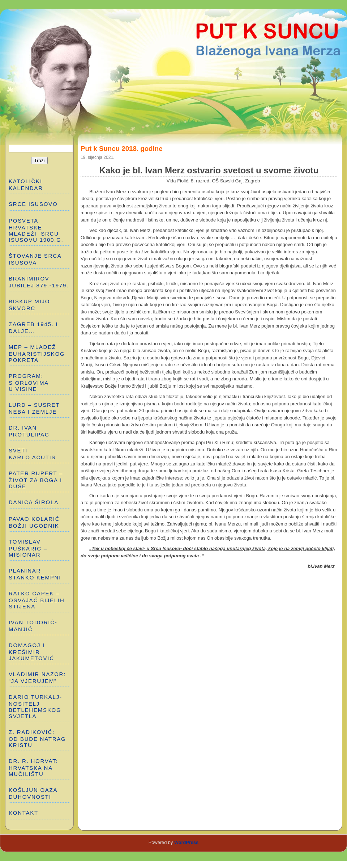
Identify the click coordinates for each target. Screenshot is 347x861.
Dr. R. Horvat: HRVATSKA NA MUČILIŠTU (33, 767)
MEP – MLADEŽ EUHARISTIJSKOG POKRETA (37, 353)
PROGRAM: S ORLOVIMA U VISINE (29, 382)
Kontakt (23, 813)
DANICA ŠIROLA (34, 502)
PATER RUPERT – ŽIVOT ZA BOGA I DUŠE (36, 479)
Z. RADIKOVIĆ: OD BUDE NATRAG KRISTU (38, 738)
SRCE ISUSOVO (33, 204)
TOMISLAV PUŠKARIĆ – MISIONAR (28, 548)
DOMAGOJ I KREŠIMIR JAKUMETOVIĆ (31, 651)
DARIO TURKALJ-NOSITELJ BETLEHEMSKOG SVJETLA (35, 706)
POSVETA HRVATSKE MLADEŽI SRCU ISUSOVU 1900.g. (36, 230)
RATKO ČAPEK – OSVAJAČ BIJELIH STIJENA (37, 599)
